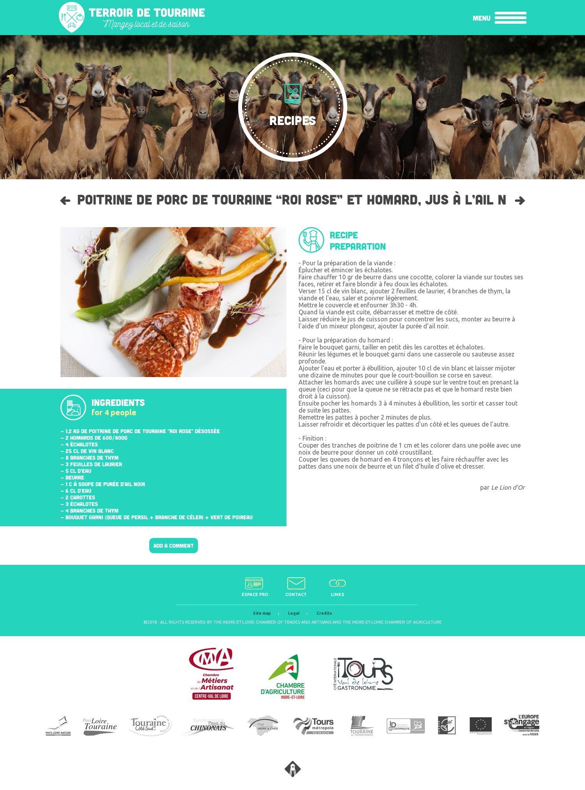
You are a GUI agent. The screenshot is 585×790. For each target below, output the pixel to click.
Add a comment (174, 545)
